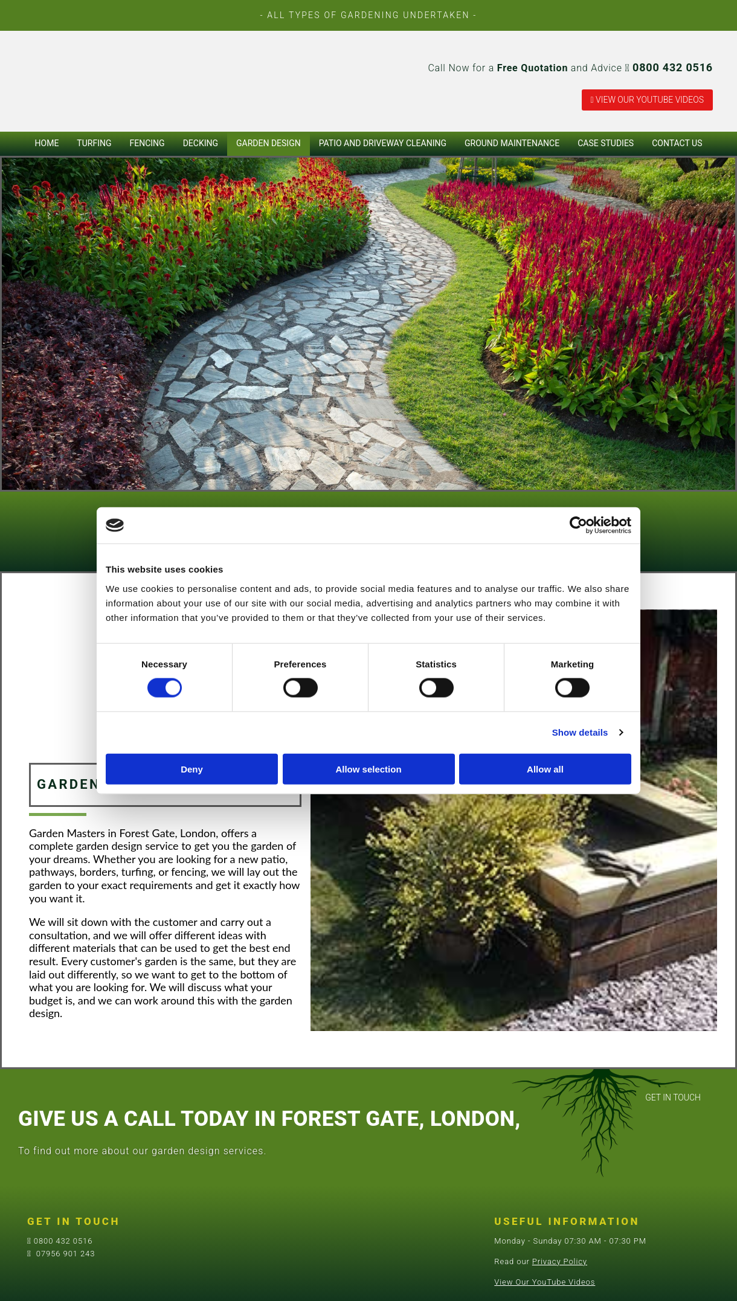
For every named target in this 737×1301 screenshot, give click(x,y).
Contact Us (677, 143)
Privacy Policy (559, 1261)
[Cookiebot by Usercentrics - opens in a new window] (578, 525)
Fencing (147, 143)
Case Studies (606, 143)
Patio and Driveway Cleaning (382, 143)
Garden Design (268, 143)
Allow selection (368, 768)
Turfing (94, 143)
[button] (647, 100)
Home (47, 143)
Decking (200, 143)
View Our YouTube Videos (544, 1282)
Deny (192, 768)
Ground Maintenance (512, 143)
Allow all (545, 768)
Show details (580, 732)
